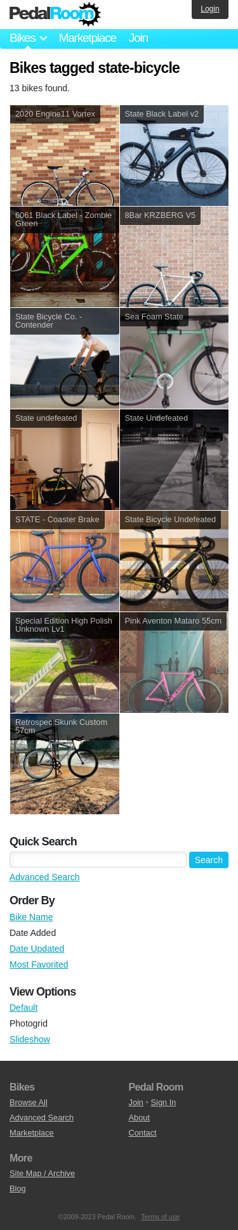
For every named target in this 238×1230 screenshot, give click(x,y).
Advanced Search (45, 877)
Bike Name (31, 917)
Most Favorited (39, 964)
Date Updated (37, 949)
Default (23, 1008)
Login (210, 8)
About (139, 1117)
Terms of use (160, 1216)
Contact (143, 1132)
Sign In (163, 1102)
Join (138, 37)
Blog (18, 1188)
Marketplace (87, 37)
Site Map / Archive (42, 1173)
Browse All (29, 1102)
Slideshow (30, 1039)
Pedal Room (55, 14)
